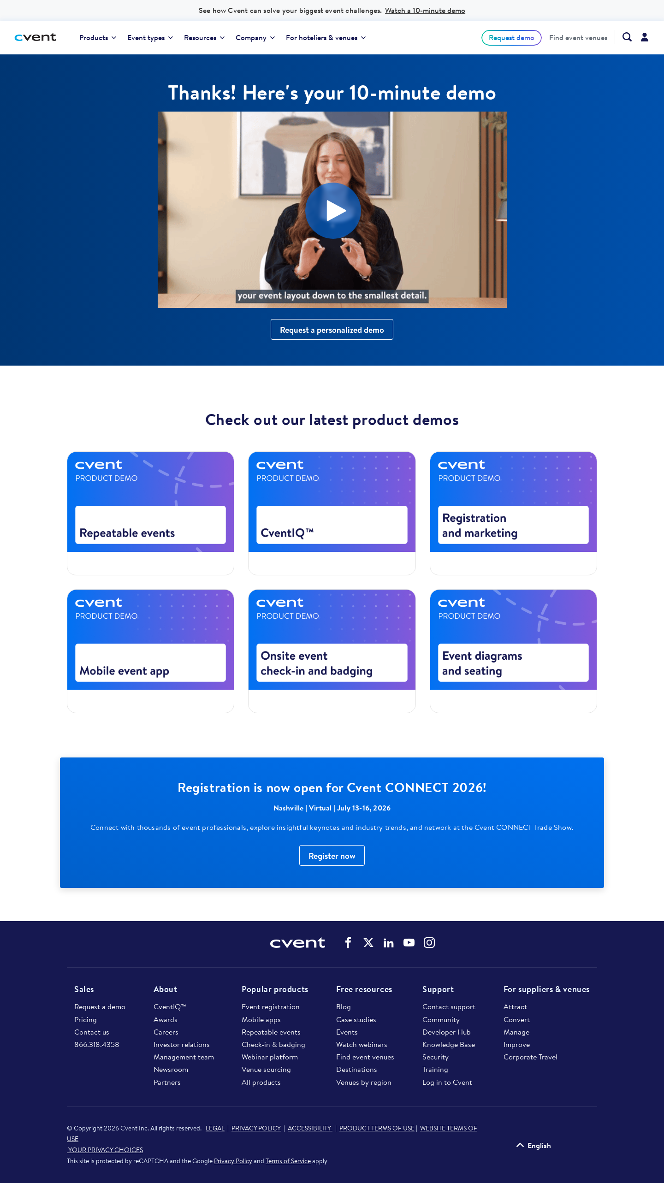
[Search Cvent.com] (623, 37)
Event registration (271, 1006)
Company (255, 37)
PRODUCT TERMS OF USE (377, 1128)
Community (441, 1019)
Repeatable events (271, 1032)
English (539, 1145)
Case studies (356, 1019)
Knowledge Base (448, 1044)
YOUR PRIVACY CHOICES (105, 1149)
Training (435, 1069)
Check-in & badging (273, 1044)
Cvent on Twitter (368, 942)
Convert (517, 1019)
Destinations (356, 1069)
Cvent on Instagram (429, 942)
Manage (516, 1032)
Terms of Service (288, 1160)
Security (435, 1057)
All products (261, 1082)
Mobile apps (261, 1019)
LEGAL (215, 1128)
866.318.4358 (96, 1044)
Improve (517, 1044)
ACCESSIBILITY (310, 1128)
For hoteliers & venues (326, 37)
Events (347, 1032)
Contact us (91, 1032)
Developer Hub (446, 1032)
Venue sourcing (266, 1069)
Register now (332, 856)
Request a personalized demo (332, 330)
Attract (515, 1006)
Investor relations (182, 1044)
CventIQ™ (170, 1006)
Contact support (448, 1006)
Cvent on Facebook (348, 942)
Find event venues (578, 38)
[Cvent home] (39, 37)
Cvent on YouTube (409, 942)
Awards (166, 1019)
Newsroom (171, 1069)
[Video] (332, 210)
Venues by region (363, 1082)
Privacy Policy (233, 1160)
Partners (167, 1082)
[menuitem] (98, 38)
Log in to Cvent (447, 1082)
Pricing (85, 1019)
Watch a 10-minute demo (425, 10)
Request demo (511, 37)
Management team (184, 1057)
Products (97, 37)
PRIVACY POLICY (256, 1128)
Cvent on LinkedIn (388, 942)
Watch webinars (361, 1044)
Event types (150, 37)
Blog (343, 1006)
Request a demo (99, 1006)
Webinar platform (270, 1057)
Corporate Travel (530, 1057)
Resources (204, 37)
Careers (166, 1032)
